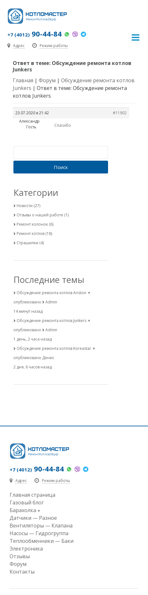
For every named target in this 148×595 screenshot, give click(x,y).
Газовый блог (27, 502)
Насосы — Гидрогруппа (39, 533)
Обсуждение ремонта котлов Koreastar (54, 348)
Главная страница (32, 494)
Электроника (26, 548)
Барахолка (23, 510)
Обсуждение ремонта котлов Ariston (51, 292)
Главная (23, 80)
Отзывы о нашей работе (40, 215)
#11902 (120, 113)
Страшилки (27, 242)
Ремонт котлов (30, 233)
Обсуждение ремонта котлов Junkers (51, 320)
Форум (47, 80)
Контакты (22, 571)
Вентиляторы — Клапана (41, 525)
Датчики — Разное (33, 517)
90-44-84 (34, 33)
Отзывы (20, 556)
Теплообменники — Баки (42, 540)
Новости (25, 205)
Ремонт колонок (32, 224)
